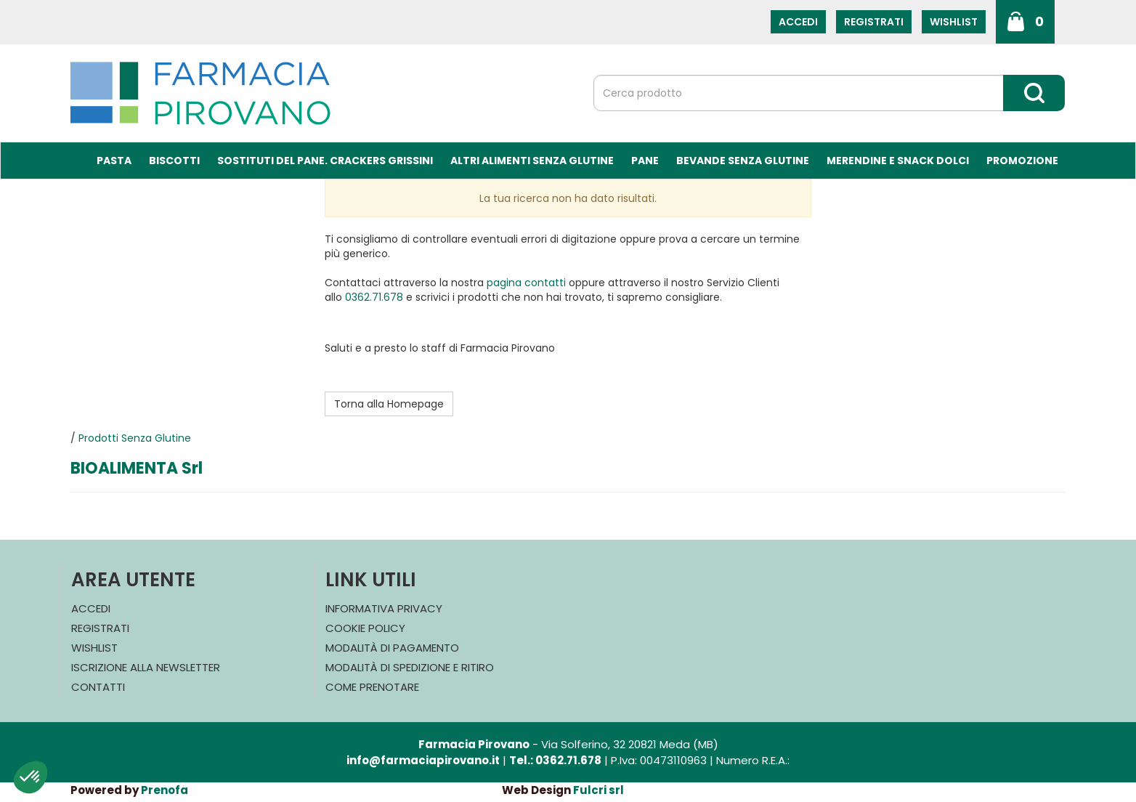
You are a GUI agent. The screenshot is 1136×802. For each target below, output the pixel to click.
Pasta (114, 160)
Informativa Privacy (383, 608)
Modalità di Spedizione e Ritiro (409, 667)
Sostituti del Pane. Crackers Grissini (325, 160)
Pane (645, 160)
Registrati (874, 22)
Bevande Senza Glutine (742, 160)
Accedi (798, 22)
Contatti (98, 686)
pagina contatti (526, 282)
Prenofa (164, 790)
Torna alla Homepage (389, 404)
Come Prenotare (372, 686)
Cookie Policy (365, 628)
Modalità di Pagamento (392, 647)
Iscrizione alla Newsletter (145, 667)
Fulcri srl (598, 790)
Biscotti (174, 160)
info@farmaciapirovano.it (423, 760)
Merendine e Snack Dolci (898, 160)
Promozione (1022, 160)
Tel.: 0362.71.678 (555, 760)
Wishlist (954, 22)
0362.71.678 (374, 297)
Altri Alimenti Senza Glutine (532, 160)
